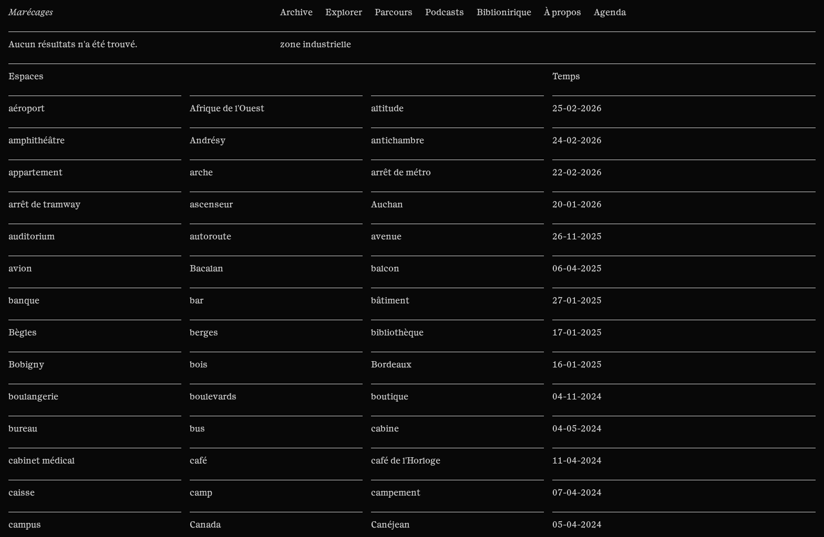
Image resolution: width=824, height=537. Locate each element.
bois (199, 365)
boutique (389, 397)
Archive (296, 12)
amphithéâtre (36, 140)
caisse (21, 493)
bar (196, 301)
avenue (386, 236)
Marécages (30, 12)
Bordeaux (391, 365)
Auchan (387, 204)
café (198, 461)
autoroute (210, 236)
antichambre (397, 140)
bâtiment (390, 301)
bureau (22, 429)
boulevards (213, 397)
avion (20, 269)
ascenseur (211, 204)
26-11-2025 (577, 236)
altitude (387, 108)
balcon (385, 269)
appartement (35, 172)
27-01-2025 (577, 301)
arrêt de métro (401, 172)
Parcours (394, 12)
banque (23, 301)
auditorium (31, 236)
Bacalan (206, 269)
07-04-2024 (577, 493)
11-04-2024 (577, 461)
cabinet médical (41, 461)
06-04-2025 (577, 269)
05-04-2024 (577, 525)
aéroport (26, 108)
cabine (385, 429)
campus (24, 525)
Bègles (22, 333)
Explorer (343, 12)
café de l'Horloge (405, 461)
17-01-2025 (577, 333)
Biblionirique (504, 12)
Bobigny (26, 365)
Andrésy (207, 140)
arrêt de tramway (44, 204)
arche (201, 172)
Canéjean (390, 525)
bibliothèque (397, 333)
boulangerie (33, 397)
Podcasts (444, 12)
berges (204, 333)
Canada (205, 525)
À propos (562, 12)
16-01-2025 (577, 365)
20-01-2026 (577, 204)
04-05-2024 (577, 429)
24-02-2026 (577, 140)
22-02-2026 (577, 172)
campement (395, 493)
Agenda (610, 12)
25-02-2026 (577, 108)
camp (201, 493)
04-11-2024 (577, 397)
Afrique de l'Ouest (227, 108)
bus (197, 429)
